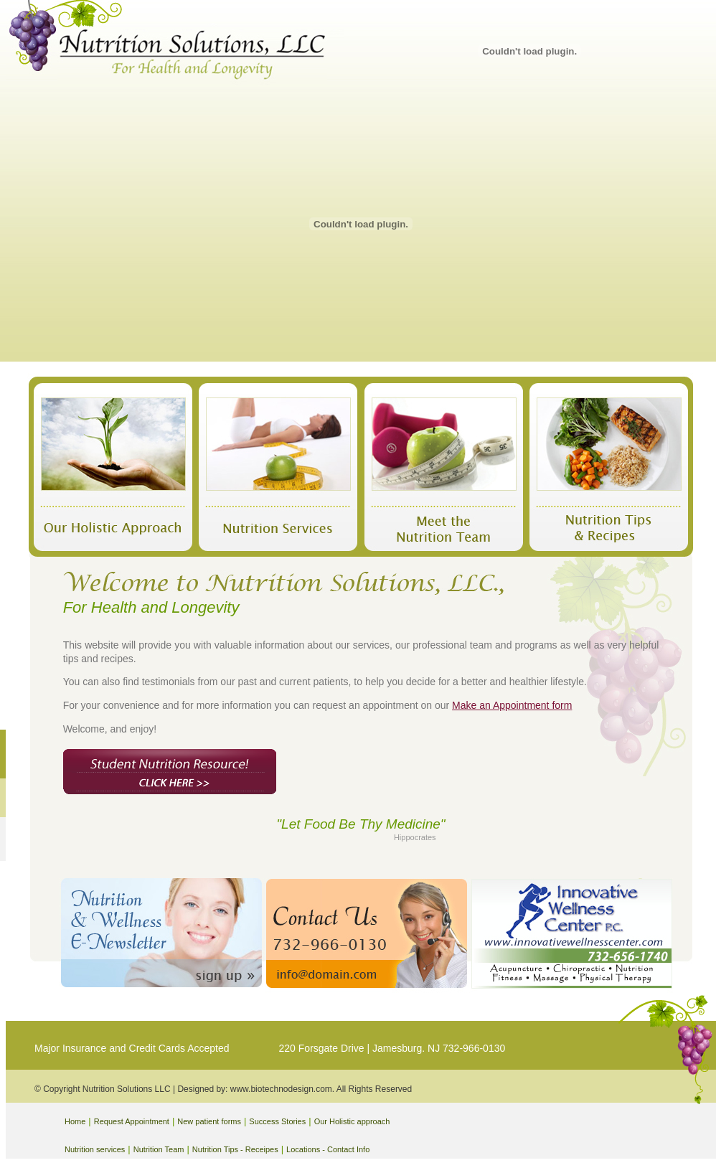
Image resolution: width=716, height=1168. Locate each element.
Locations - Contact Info (327, 1149)
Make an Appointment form (512, 705)
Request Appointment (131, 1121)
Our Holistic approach (352, 1121)
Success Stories (277, 1121)
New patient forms (209, 1121)
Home (75, 1121)
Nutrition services (95, 1149)
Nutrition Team (158, 1149)
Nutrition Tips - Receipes (235, 1149)
